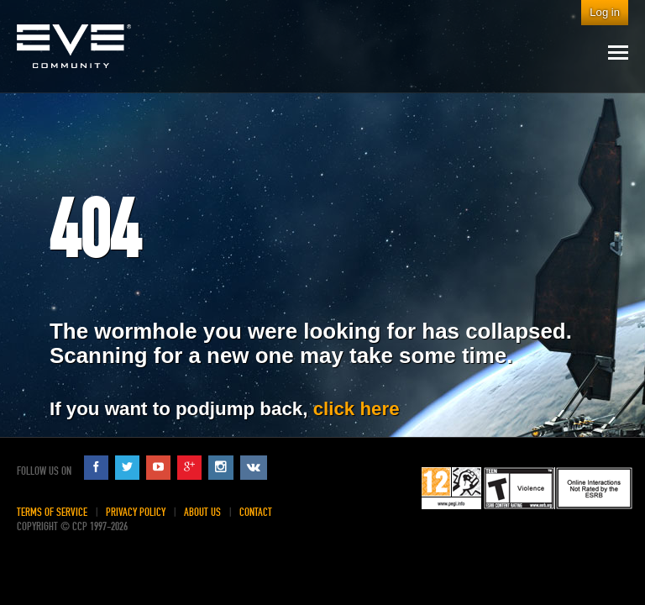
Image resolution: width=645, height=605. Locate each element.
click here (356, 408)
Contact (255, 512)
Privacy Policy (135, 512)
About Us (202, 512)
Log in (605, 12)
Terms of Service (52, 512)
